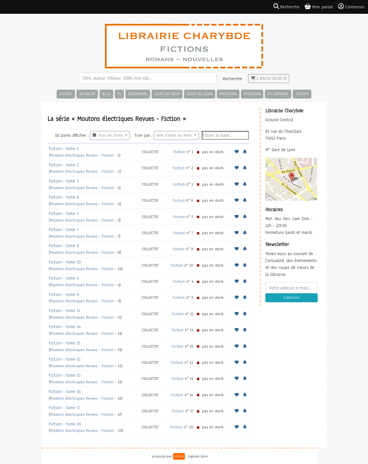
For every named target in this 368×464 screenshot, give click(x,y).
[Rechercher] (148, 78)
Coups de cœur (167, 93)
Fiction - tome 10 (65, 262)
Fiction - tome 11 (64, 310)
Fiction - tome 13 (64, 375)
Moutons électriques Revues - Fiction (82, 155)
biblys (179, 456)
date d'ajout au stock (174, 135)
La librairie (278, 93)
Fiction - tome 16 (65, 391)
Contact (302, 93)
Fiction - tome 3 (64, 181)
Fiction (179, 152)
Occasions (252, 93)
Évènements (137, 93)
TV (119, 93)
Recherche (232, 79)
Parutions (228, 93)
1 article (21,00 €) (269, 78)
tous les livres (108, 135)
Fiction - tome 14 (65, 327)
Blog (106, 93)
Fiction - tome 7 (63, 229)
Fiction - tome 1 (63, 148)
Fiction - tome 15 (64, 343)
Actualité (87, 93)
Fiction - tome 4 (64, 278)
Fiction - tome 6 (64, 197)
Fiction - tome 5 (64, 213)
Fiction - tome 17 (64, 408)
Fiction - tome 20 (65, 424)
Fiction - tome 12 (64, 359)
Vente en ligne (199, 93)
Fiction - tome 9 (64, 294)
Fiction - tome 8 (64, 246)
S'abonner (291, 297)
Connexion (351, 6)
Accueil (66, 93)
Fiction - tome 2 (64, 165)
